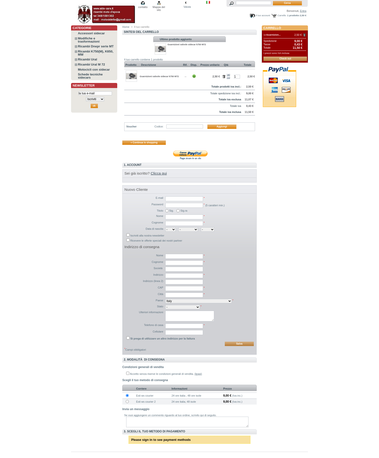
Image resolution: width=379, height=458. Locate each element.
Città (160, 294)
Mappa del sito (159, 7)
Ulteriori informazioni (151, 312)
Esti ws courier (144, 395)
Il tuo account (263, 15)
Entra (303, 10)
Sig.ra (183, 210)
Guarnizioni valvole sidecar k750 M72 (187, 44)
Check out (285, 58)
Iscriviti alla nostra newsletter (147, 235)
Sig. (171, 210)
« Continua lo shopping (144, 142)
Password (157, 204)
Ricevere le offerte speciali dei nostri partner (156, 240)
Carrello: (281, 15)
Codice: (158, 126)
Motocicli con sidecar (94, 69)
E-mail (159, 197)
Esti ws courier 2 (146, 401)
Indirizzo (158, 274)
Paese (159, 300)
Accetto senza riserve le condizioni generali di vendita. (162, 373)
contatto (142, 7)
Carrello (272, 28)
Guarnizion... (273, 34)
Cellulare (158, 331)
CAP (160, 287)
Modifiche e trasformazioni (89, 40)
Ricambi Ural (87, 59)
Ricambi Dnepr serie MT (96, 46)
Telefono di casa (153, 325)
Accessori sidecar (91, 33)
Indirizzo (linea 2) (153, 281)
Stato (160, 306)
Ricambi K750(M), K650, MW (95, 53)
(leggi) (198, 373)
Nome (159, 215)
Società (158, 268)
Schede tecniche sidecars (90, 76)
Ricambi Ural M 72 (91, 64)
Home (125, 26)
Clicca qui (159, 173)
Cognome (157, 222)
